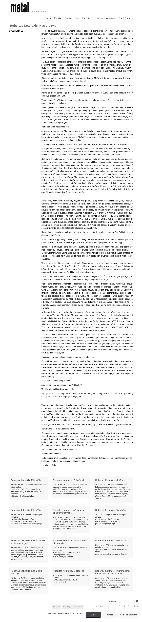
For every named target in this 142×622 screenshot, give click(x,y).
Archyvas (110, 18)
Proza (48, 18)
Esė (77, 18)
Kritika (100, 18)
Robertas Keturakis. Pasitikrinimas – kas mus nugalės (28, 541)
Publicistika (87, 18)
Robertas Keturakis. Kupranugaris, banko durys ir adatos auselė (112, 572)
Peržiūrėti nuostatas (128, 615)
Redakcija (67, 607)
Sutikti (93, 615)
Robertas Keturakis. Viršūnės (110, 480)
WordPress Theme (73, 620)
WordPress (62, 620)
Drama (68, 18)
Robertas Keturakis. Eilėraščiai (26, 480)
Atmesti (110, 615)
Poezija (58, 18)
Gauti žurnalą (125, 18)
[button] (137, 601)
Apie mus (56, 607)
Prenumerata (78, 607)
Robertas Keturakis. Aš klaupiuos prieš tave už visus (69, 511)
